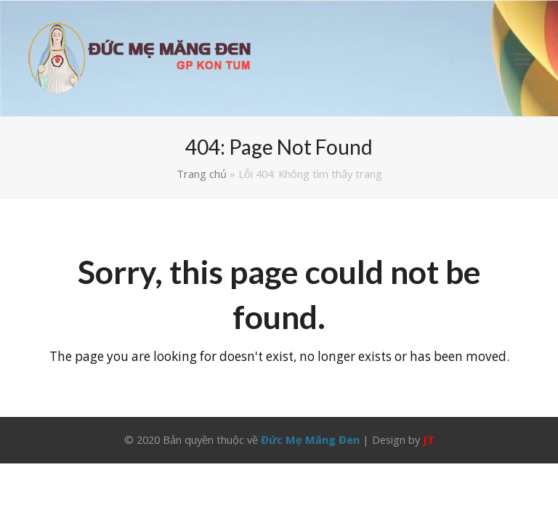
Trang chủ (202, 173)
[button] (522, 58)
